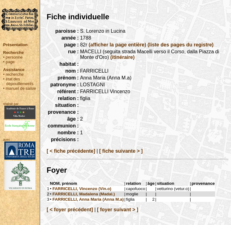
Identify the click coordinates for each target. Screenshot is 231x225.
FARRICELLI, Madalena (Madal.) (84, 194)
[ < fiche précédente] (71, 151)
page (10, 62)
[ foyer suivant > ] (117, 209)
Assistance (14, 69)
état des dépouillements (19, 81)
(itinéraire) (122, 57)
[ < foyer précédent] (70, 209)
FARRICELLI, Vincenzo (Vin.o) (82, 188)
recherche (15, 74)
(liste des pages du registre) (180, 44)
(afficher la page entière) (117, 44)
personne (14, 57)
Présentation (15, 44)
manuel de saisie (21, 88)
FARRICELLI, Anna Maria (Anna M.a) (88, 199)
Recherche (13, 52)
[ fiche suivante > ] (121, 151)
